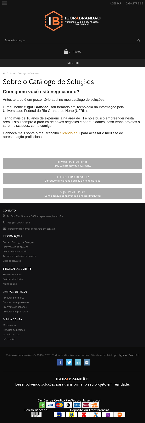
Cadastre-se (134, 3)
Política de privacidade (15, 251)
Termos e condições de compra (19, 256)
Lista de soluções (12, 260)
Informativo (9, 339)
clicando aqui (70, 133)
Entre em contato (45, 228)
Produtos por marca (13, 297)
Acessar (115, 3)
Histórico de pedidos (14, 330)
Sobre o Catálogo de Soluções (24, 73)
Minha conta (9, 325)
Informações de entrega (15, 247)
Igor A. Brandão (129, 355)
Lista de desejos (11, 334)
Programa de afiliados (15, 307)
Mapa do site (10, 283)
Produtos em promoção (15, 311)
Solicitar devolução (13, 279)
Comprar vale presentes (16, 302)
